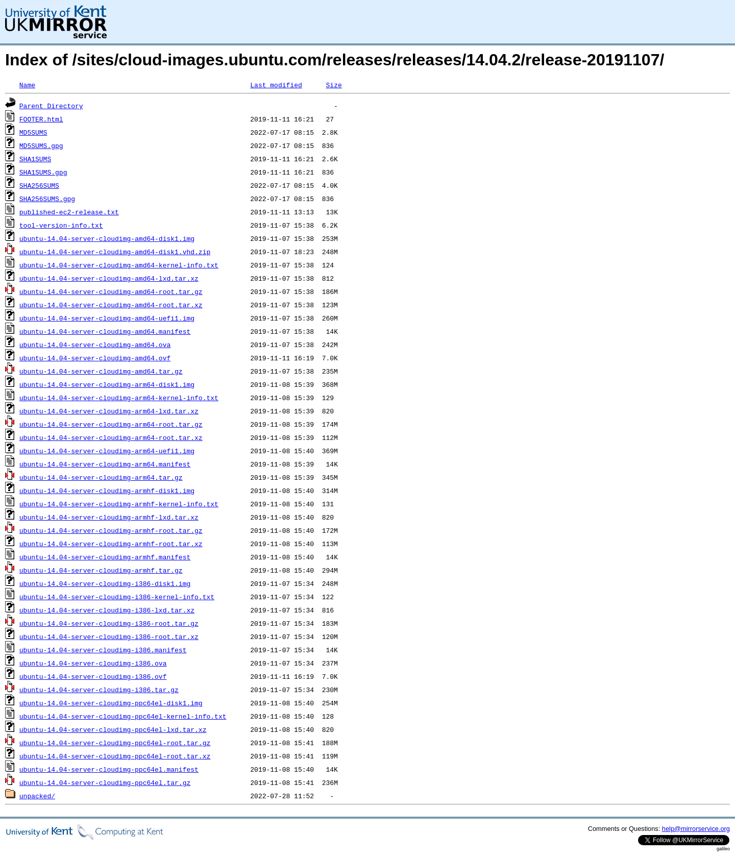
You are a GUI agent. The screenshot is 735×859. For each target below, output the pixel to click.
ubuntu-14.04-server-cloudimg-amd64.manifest (104, 331)
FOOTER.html (41, 119)
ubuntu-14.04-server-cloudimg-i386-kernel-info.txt (116, 596)
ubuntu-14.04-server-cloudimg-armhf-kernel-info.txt (118, 503)
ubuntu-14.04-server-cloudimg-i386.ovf (93, 676)
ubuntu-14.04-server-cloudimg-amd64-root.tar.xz (111, 304)
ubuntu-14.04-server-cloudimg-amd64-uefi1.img (106, 318)
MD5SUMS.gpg (41, 145)
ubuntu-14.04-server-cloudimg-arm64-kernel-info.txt (118, 397)
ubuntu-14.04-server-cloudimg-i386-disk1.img (104, 583)
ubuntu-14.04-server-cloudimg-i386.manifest (103, 649)
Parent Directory (51, 105)
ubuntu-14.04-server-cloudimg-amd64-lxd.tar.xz (109, 278)
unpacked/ (37, 795)
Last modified (276, 84)
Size (333, 84)
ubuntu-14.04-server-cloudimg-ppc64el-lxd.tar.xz (113, 729)
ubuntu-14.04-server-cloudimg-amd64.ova (94, 344)
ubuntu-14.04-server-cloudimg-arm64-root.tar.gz (111, 424)
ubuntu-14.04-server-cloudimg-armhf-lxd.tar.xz (109, 517)
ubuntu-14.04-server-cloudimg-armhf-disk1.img (106, 490)
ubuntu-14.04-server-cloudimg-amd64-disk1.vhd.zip (114, 251)
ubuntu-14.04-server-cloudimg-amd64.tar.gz (101, 371)
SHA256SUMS (39, 185)
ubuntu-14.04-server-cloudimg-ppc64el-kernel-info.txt (123, 716)
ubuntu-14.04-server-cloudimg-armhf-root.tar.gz (111, 530)
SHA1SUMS (35, 158)
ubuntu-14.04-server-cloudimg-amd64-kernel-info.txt (118, 264)
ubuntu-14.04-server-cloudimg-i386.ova (93, 663)
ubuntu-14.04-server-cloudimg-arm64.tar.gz (101, 477)
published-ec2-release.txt (69, 211)
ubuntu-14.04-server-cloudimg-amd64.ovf (94, 357)
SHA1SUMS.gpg (43, 172)
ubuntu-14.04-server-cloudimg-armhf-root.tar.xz (111, 543)
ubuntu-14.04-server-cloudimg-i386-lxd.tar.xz (106, 610)
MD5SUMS (33, 132)
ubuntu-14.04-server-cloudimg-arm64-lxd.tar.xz (109, 410)
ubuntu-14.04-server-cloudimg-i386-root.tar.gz (109, 623)
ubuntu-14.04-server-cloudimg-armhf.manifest (104, 556)
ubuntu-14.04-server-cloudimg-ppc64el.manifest (109, 769)
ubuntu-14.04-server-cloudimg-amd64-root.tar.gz (111, 291)
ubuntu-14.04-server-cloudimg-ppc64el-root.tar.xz (114, 755)
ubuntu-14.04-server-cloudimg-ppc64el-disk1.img (111, 702)
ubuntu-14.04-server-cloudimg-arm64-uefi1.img (106, 450)
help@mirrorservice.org (696, 828)
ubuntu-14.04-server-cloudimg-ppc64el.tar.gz (104, 782)
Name (27, 84)
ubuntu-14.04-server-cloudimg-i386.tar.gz (99, 689)
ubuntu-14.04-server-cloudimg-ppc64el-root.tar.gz (114, 742)
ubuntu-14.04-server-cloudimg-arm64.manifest (104, 464)
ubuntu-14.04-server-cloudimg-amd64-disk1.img (106, 238)
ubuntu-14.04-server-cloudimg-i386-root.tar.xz (109, 636)
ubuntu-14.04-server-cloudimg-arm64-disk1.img (106, 384)
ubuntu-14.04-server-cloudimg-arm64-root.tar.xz (111, 437)
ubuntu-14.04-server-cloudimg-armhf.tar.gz (101, 570)
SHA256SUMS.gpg (47, 198)
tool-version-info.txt (61, 225)
